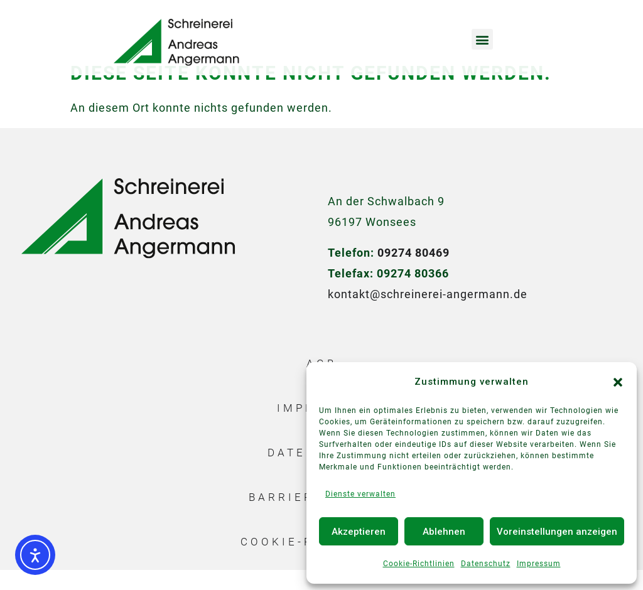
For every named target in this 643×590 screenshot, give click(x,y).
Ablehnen (444, 531)
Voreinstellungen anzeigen (557, 531)
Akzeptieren (359, 531)
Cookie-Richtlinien (419, 563)
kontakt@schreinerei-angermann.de (427, 314)
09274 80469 (413, 272)
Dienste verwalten (360, 494)
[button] (618, 382)
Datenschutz (486, 563)
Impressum (539, 563)
